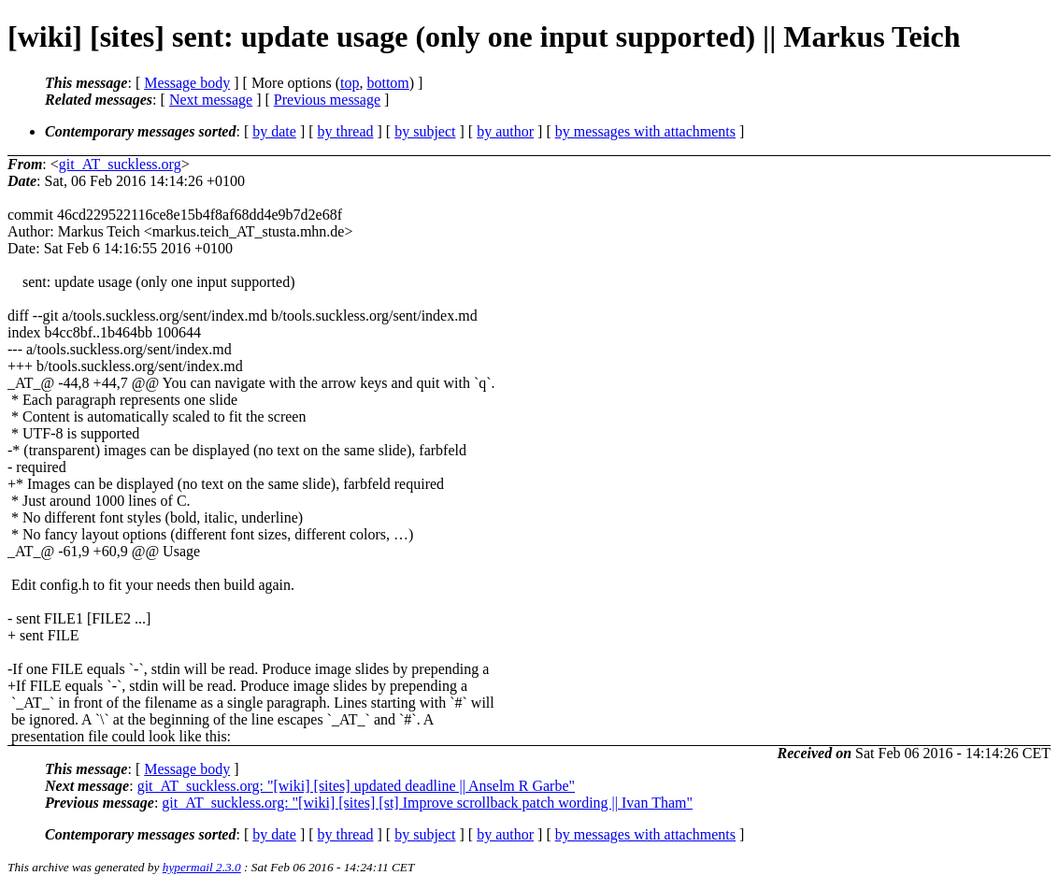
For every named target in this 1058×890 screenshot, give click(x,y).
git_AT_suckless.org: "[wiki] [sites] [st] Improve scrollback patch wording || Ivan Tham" (427, 803)
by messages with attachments (645, 131)
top (349, 83)
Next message (210, 100)
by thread (346, 131)
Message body (187, 83)
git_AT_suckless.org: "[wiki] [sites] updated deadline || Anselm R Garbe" (356, 786)
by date (274, 131)
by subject (424, 131)
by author (505, 131)
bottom (387, 83)
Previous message (327, 100)
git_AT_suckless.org (120, 164)
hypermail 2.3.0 (202, 867)
